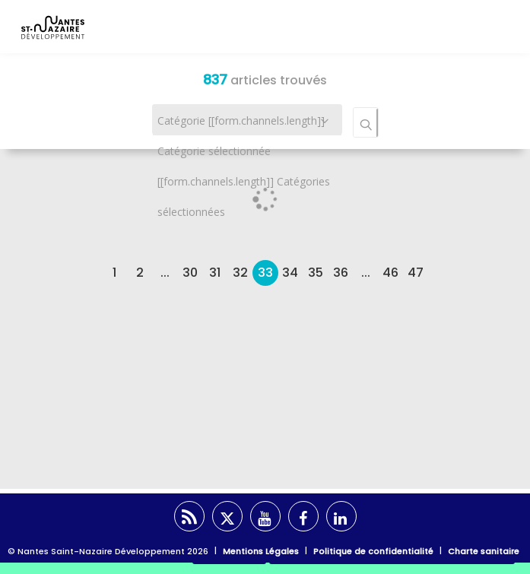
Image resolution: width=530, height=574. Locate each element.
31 (215, 272)
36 (340, 272)
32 (240, 272)
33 (265, 272)
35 (315, 272)
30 (190, 272)
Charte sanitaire (483, 551)
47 (416, 272)
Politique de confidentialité (373, 551)
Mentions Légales (261, 551)
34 (290, 272)
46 (390, 272)
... (165, 272)
